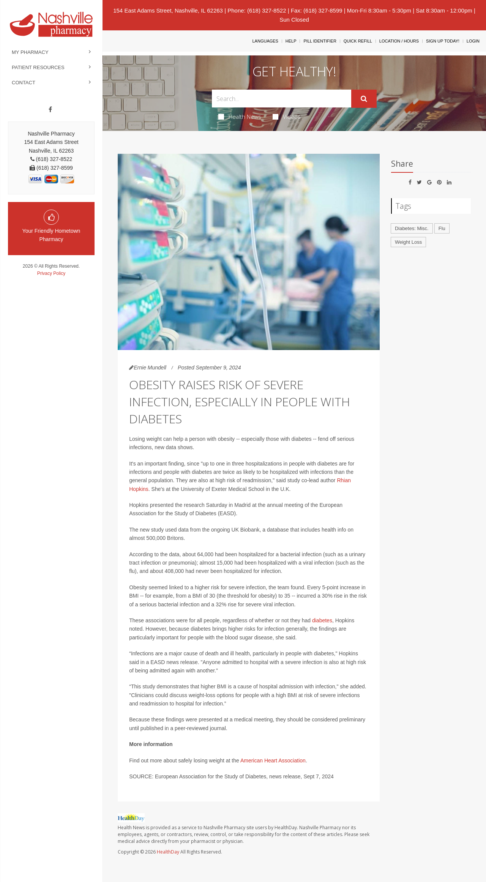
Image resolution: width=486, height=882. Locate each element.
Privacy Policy (51, 273)
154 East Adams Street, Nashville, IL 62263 (168, 10)
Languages (265, 41)
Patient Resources (38, 67)
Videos (287, 116)
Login (473, 41)
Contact (23, 82)
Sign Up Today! (442, 41)
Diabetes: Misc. (412, 228)
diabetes (322, 620)
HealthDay (168, 852)
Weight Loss (408, 242)
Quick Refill (358, 41)
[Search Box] (282, 98)
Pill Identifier (319, 41)
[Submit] (364, 99)
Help (291, 41)
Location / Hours (399, 41)
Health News (239, 116)
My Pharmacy (30, 52)
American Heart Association (273, 760)
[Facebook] (50, 110)
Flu (442, 228)
